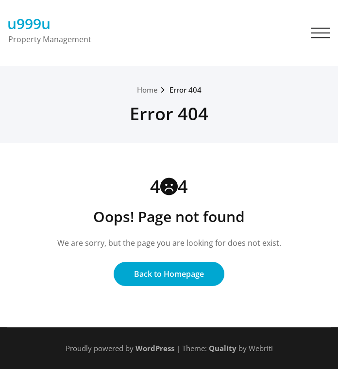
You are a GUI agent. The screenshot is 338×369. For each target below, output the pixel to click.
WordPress (154, 348)
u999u (29, 23)
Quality (223, 348)
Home (147, 90)
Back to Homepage (169, 274)
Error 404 (185, 90)
